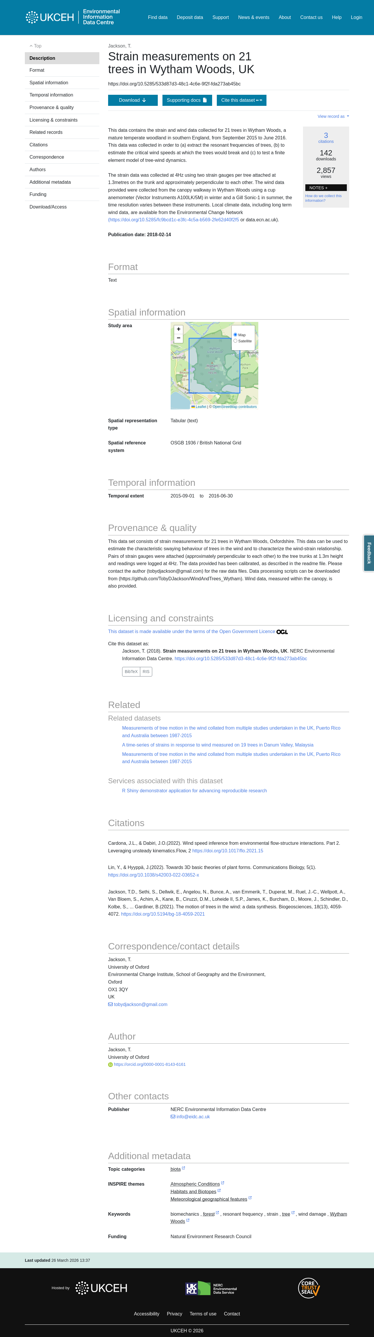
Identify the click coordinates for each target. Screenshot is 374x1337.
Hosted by (91, 1288)
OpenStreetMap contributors (235, 407)
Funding (38, 194)
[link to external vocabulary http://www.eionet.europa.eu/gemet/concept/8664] (293, 1214)
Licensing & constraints (54, 120)
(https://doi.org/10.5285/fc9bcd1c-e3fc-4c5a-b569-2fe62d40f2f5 (173, 219)
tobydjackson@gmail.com (137, 1004)
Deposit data (190, 17)
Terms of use (203, 1313)
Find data (158, 17)
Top (35, 45)
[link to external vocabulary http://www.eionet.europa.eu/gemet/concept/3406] (217, 1214)
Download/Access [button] (48, 206)
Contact (232, 1313)
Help (337, 17)
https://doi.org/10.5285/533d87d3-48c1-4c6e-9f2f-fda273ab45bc (241, 658)
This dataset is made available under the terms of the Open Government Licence (198, 631)
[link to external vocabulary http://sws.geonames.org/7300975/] (187, 1221)
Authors (38, 169)
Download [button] (133, 100)
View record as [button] (332, 116)
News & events (253, 17)
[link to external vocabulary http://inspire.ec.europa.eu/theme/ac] (222, 1184)
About (285, 17)
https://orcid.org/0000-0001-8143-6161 (147, 1064)
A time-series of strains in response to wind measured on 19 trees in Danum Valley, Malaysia (218, 744)
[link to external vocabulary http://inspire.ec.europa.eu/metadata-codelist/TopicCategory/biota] (183, 1169)
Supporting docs (187, 100)
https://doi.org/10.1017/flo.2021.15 (227, 850)
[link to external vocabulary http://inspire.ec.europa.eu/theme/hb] (219, 1192)
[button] (178, 329)
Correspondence (47, 157)
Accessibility (146, 1313)
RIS (146, 671)
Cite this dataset (241, 100)
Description (42, 58)
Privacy (174, 1313)
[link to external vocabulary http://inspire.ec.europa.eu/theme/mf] (250, 1199)
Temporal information (51, 94)
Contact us (311, 17)
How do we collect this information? (323, 198)
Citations (39, 144)
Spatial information (49, 82)
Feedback (369, 553)
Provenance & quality (52, 107)
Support (220, 17)
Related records (46, 132)
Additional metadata (50, 182)
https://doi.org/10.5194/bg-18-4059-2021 (163, 914)
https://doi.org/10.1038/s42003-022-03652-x (153, 874)
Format (37, 70)
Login (356, 17)
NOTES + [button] (318, 187)
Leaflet (198, 407)
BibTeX (131, 671)
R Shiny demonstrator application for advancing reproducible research (194, 790)
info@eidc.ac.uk (190, 1116)
